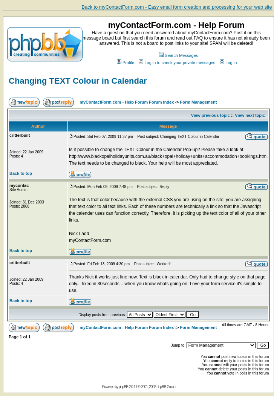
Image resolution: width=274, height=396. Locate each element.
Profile (125, 62)
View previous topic (210, 115)
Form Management (198, 102)
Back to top (20, 173)
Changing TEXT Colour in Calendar (78, 81)
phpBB (123, 387)
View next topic (250, 115)
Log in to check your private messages (177, 62)
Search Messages (178, 55)
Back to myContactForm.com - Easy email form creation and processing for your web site (177, 7)
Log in (228, 62)
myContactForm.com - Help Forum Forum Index (127, 102)
